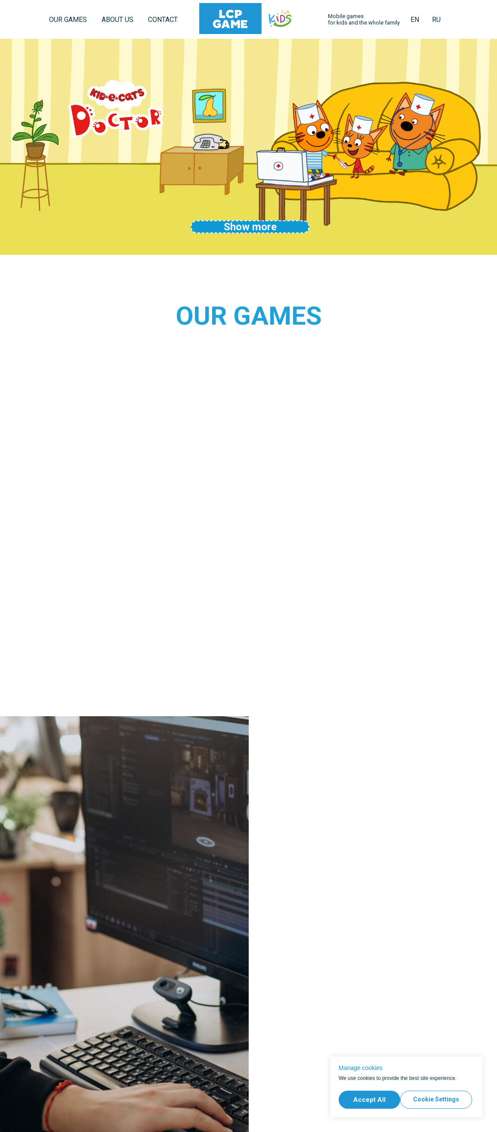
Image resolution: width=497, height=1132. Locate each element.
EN (415, 19)
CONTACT (163, 19)
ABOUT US (117, 19)
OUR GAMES (68, 19)
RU (436, 19)
